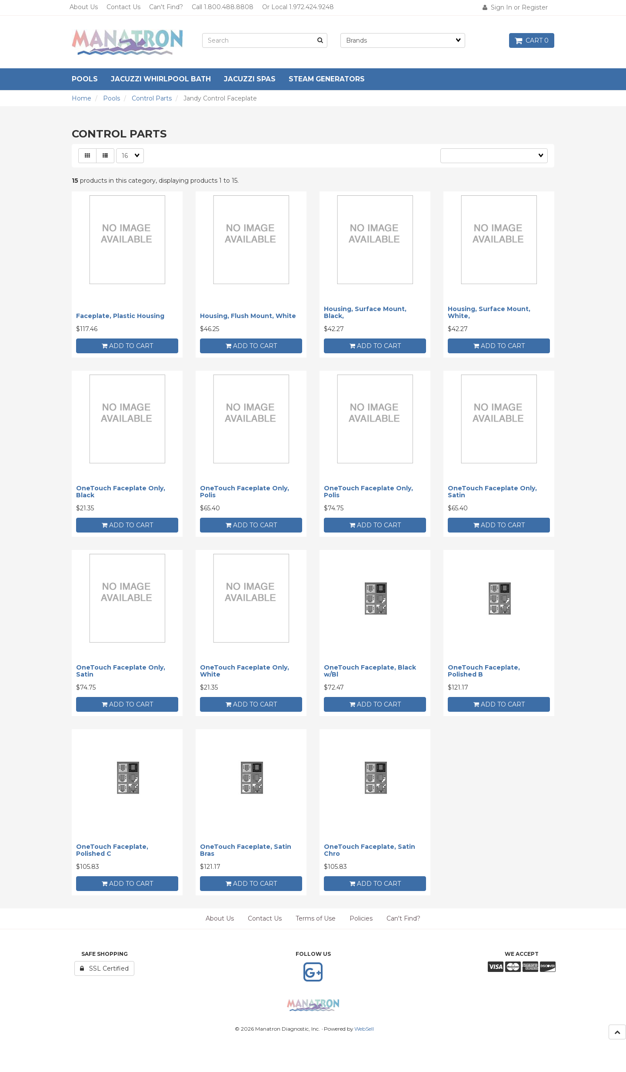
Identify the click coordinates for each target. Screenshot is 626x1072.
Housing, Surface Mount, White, (489, 312)
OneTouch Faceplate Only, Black (120, 491)
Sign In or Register (515, 7)
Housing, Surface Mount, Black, (365, 312)
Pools (111, 98)
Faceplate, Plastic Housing (120, 316)
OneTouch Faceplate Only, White (244, 670)
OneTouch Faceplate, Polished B (484, 670)
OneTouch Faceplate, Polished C (112, 850)
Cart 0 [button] (532, 40)
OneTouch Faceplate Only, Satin (492, 491)
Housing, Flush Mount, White (248, 316)
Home (81, 98)
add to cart (127, 346)
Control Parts (152, 98)
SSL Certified (104, 968)
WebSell (364, 1028)
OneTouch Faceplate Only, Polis (244, 491)
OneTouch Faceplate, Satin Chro (369, 850)
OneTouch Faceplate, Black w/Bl (370, 670)
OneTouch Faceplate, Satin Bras (245, 850)
